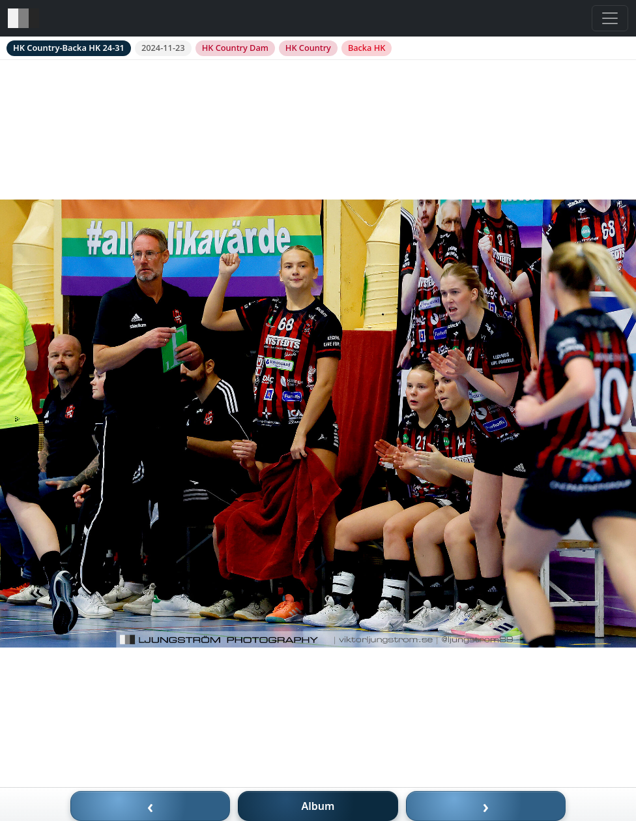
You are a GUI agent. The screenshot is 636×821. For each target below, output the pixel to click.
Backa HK (366, 47)
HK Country (308, 47)
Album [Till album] (318, 806)
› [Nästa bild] (486, 806)
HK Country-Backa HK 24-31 (68, 47)
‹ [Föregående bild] (150, 806)
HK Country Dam (235, 47)
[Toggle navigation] (610, 18)
